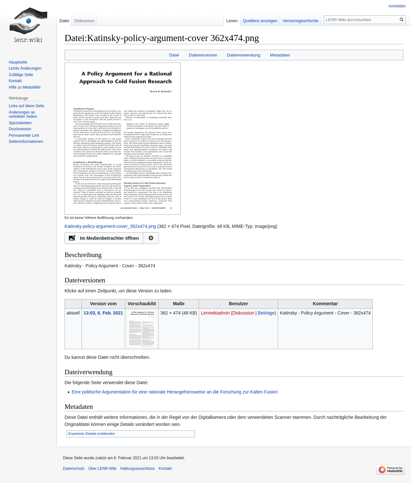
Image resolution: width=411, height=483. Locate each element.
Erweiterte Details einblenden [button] (91, 434)
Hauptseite (18, 62)
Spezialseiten (20, 123)
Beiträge (266, 312)
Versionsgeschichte (301, 20)
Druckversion (20, 129)
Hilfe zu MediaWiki (24, 87)
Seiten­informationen (26, 141)
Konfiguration (151, 238)
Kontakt (15, 81)
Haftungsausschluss (137, 468)
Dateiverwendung (243, 55)
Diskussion (243, 312)
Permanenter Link (24, 135)
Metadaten (280, 55)
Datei (174, 55)
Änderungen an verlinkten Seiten (23, 114)
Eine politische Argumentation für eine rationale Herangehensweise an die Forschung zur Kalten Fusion (174, 391)
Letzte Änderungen (25, 68)
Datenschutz (73, 468)
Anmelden (397, 6)
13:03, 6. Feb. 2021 (103, 312)
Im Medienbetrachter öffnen (109, 238)
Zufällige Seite (21, 75)
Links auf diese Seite (26, 106)
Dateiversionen (203, 55)
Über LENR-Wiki (102, 468)
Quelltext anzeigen (260, 20)
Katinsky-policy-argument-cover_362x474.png (110, 226)
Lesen (232, 20)
